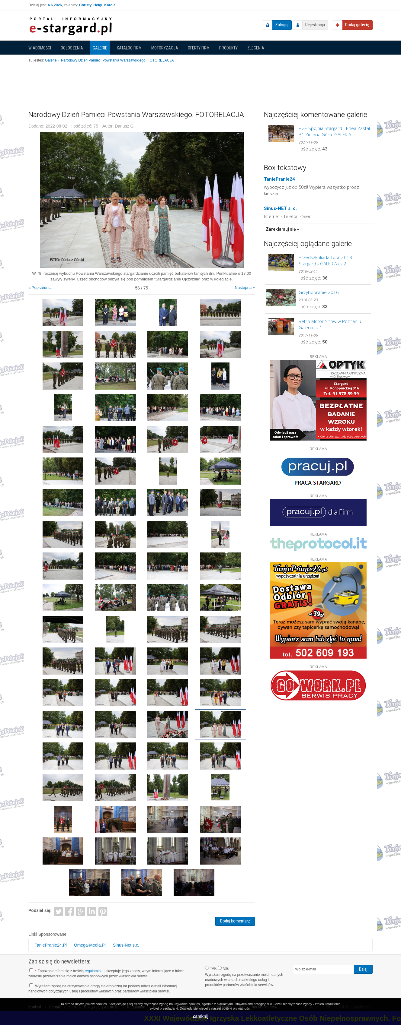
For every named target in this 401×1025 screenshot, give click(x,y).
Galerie (100, 48)
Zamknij (201, 1016)
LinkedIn (92, 911)
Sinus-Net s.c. (126, 945)
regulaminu (93, 971)
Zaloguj (281, 24)
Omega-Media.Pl (90, 945)
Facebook (69, 911)
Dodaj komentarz (235, 921)
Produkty (228, 48)
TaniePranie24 (279, 179)
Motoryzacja (164, 48)
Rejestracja (315, 24)
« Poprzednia (40, 287)
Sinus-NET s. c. (280, 208)
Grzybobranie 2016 (319, 292)
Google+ (80, 911)
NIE (223, 968)
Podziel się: (40, 910)
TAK (211, 968)
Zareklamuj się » (282, 229)
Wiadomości (39, 48)
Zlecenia (255, 48)
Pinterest (102, 911)
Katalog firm (129, 48)
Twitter (58, 911)
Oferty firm (199, 48)
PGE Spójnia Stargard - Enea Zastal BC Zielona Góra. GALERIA (334, 131)
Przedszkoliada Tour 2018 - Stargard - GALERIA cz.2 (327, 260)
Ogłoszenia (72, 48)
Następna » (245, 287)
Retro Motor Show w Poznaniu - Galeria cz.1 (331, 324)
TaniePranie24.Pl (51, 945)
